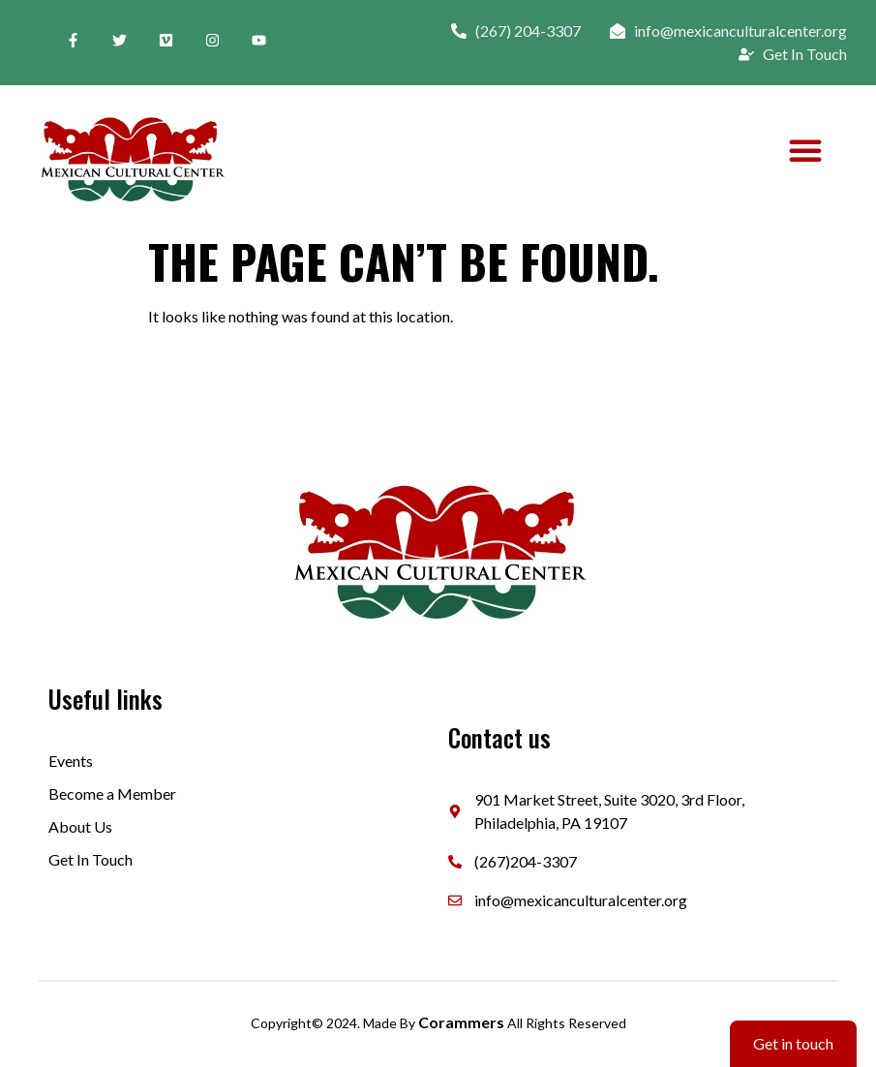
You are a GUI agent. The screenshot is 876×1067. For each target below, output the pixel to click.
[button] (805, 150)
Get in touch (793, 1043)
